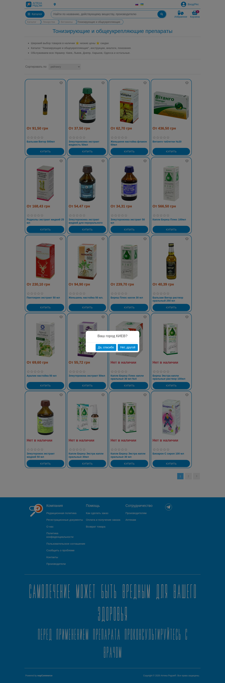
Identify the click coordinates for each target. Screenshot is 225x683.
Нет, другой (127, 347)
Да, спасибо (106, 347)
